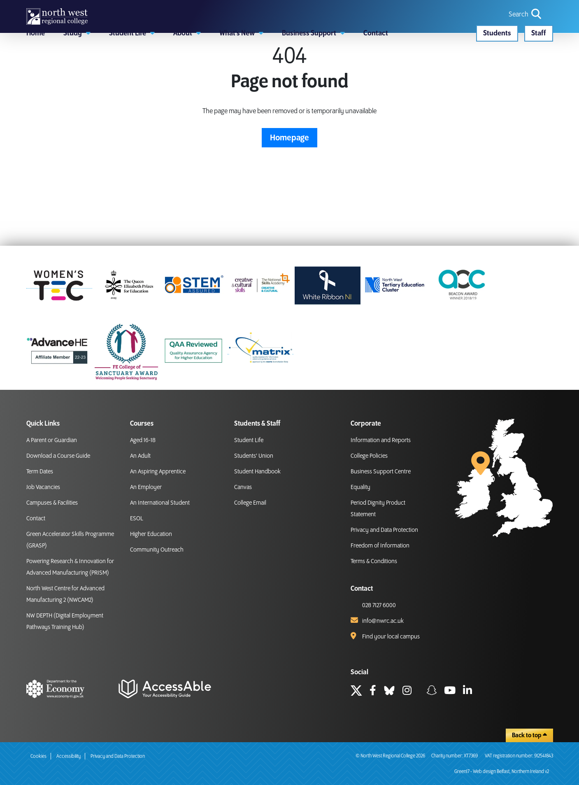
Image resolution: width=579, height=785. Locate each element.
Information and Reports (381, 440)
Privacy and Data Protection (384, 530)
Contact (35, 518)
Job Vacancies (43, 487)
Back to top (529, 735)
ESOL (136, 518)
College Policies (369, 456)
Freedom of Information (380, 546)
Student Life (248, 440)
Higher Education (151, 534)
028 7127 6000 (379, 605)
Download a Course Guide (58, 456)
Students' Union (253, 456)
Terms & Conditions (374, 561)
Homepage (289, 186)
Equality (360, 487)
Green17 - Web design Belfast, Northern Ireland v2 (501, 771)
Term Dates (39, 471)
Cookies (38, 756)
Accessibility (68, 756)
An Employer (146, 487)
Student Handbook (257, 471)
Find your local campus (391, 637)
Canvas (243, 487)
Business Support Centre (381, 471)
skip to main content (6, 6)
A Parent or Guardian (51, 440)
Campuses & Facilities (52, 503)
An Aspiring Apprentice (158, 471)
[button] (77, 72)
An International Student (160, 503)
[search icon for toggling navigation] (526, 29)
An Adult (140, 456)
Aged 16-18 (143, 440)
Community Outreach (157, 550)
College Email (250, 503)
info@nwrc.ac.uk (383, 621)
